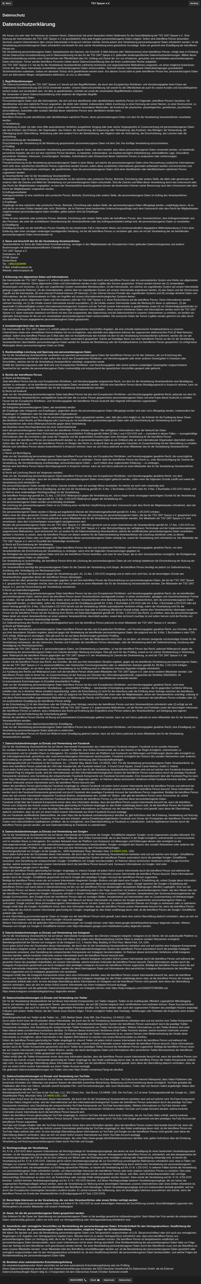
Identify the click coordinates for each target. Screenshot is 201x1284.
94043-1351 (120, 851)
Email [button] (93, 1280)
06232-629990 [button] (76, 1280)
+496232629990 (17, 264)
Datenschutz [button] (125, 1280)
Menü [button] (8, 3)
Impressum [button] (109, 1280)
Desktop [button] (194, 3)
